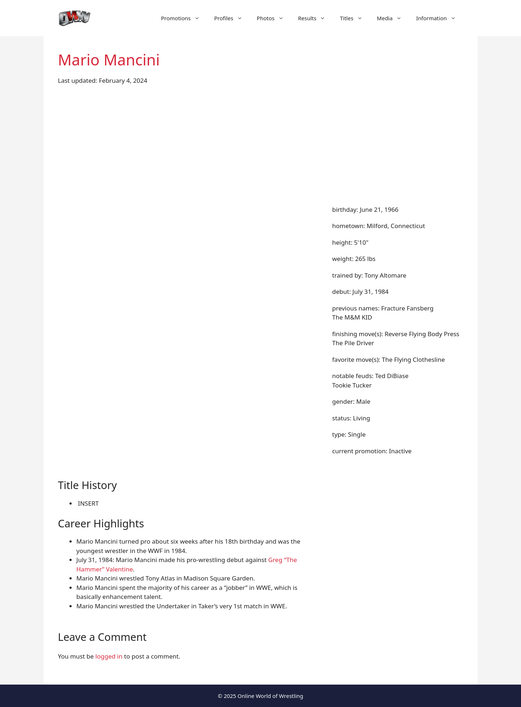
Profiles (232, 18)
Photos (274, 18)
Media (393, 18)
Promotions (184, 18)
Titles (354, 18)
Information (439, 18)
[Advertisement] (260, 145)
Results (315, 18)
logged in (109, 656)
